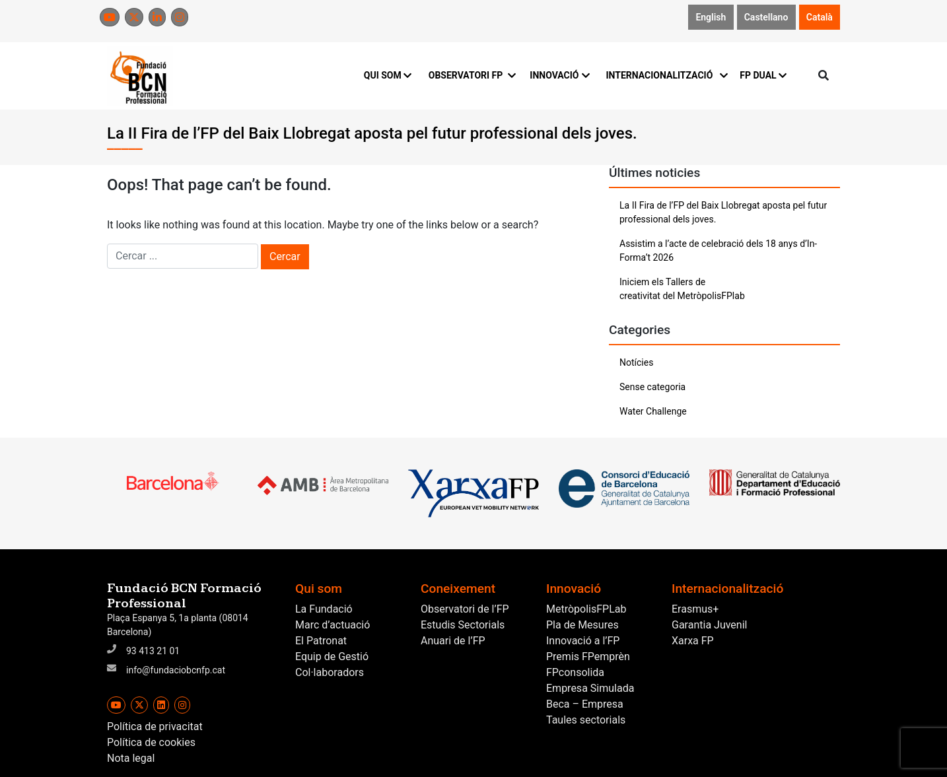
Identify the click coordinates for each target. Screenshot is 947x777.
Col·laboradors (329, 672)
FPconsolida (575, 672)
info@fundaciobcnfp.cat (175, 670)
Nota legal (131, 758)
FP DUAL (763, 75)
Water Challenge (653, 411)
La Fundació (324, 609)
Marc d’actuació (332, 625)
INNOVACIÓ (560, 75)
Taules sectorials (585, 720)
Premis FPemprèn (588, 656)
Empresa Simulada (590, 688)
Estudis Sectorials (463, 625)
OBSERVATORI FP (471, 75)
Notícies (636, 362)
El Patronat (321, 640)
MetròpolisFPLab (586, 609)
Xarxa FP (693, 640)
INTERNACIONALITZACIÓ (665, 75)
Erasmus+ (695, 609)
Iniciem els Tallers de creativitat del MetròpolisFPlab (682, 289)
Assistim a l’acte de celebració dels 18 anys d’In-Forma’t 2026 (718, 250)
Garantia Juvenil (709, 625)
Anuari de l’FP (453, 640)
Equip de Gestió (331, 656)
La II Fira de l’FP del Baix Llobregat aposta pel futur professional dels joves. (723, 212)
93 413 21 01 (153, 651)
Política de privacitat (155, 726)
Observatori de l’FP (465, 609)
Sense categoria (652, 387)
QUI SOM (388, 75)
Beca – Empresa (584, 704)
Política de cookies (151, 742)
